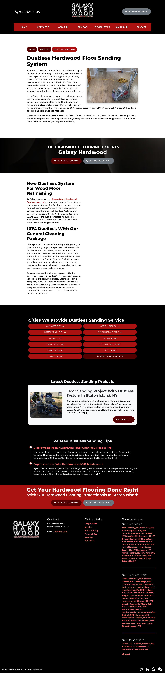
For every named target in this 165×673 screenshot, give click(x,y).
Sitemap (89, 537)
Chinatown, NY (144, 542)
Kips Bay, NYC (142, 598)
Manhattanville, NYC (132, 612)
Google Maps (91, 524)
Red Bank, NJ (141, 649)
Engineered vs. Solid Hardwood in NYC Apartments (68, 464)
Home (32, 49)
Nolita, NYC (136, 620)
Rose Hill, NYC (129, 623)
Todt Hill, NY (145, 558)
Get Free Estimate (136, 11)
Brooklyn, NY (131, 536)
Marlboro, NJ (128, 649)
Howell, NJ (130, 646)
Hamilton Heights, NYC (133, 590)
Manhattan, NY (143, 550)
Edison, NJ (127, 644)
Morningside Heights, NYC (134, 618)
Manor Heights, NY (131, 553)
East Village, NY (129, 547)
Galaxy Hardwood (18, 669)
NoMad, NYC (148, 620)
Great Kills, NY (129, 550)
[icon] (142, 670)
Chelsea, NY (131, 542)
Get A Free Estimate (66, 503)
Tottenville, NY (129, 561)
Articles (88, 527)
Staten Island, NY (130, 558)
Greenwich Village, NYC (143, 587)
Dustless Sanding (64, 49)
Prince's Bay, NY (143, 555)
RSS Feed (89, 541)
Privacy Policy (91, 530)
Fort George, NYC (143, 582)
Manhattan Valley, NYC (133, 609)
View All (126, 654)
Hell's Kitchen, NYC (136, 593)
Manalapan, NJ (143, 646)
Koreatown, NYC (130, 601)
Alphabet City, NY (130, 528)
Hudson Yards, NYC (144, 595)
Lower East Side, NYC (137, 606)
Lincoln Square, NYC (132, 604)
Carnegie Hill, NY (146, 536)
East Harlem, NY (146, 544)
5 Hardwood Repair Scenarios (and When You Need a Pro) (73, 447)
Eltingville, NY (144, 547)
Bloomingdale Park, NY (133, 533)
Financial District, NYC (133, 579)
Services (44, 49)
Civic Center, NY (130, 544)
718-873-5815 (27, 12)
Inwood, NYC (128, 598)
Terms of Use (91, 534)
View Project (123, 419)
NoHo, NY (130, 555)
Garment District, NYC (132, 584)
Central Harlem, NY (131, 539)
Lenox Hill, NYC (145, 601)
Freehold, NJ (139, 644)
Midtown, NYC (142, 615)
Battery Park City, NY (135, 530)
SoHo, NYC (141, 623)
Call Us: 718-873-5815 (98, 503)
